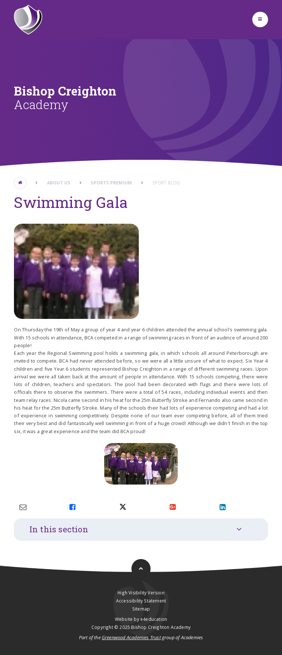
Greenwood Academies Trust (131, 637)
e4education (153, 619)
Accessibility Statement (141, 601)
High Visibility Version (141, 592)
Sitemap (141, 609)
